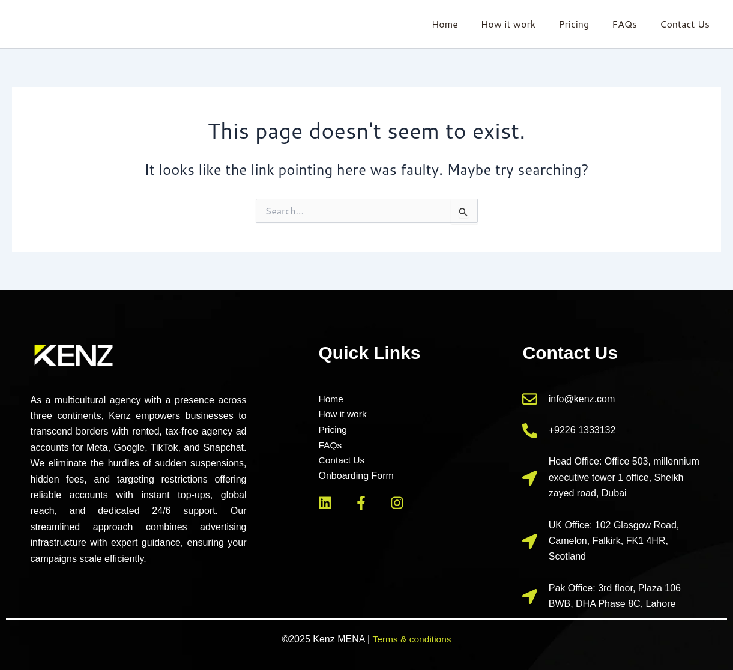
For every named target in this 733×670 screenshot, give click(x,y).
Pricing (582, 24)
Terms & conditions (411, 639)
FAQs (629, 24)
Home (461, 24)
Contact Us (686, 24)
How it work (520, 24)
